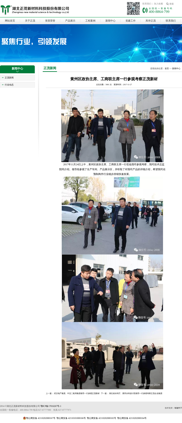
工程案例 (90, 20)
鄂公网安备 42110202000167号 (40, 418)
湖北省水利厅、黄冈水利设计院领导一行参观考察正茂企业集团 (135, 393)
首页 (167, 68)
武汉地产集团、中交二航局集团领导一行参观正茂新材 (77, 393)
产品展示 (70, 20)
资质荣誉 (50, 20)
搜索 (171, 4)
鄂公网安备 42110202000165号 (101, 418)
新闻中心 (110, 20)
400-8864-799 (159, 11)
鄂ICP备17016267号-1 (51, 406)
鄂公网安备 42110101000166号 (71, 418)
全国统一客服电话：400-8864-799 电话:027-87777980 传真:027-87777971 (35, 410)
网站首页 (10, 20)
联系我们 (171, 20)
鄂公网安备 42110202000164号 (132, 418)
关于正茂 (30, 20)
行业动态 (9, 85)
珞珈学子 (178, 408)
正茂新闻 (9, 77)
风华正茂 (151, 20)
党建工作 (131, 20)
